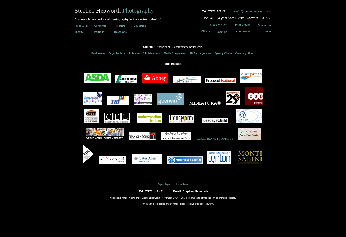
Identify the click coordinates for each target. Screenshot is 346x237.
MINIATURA (203, 103)
